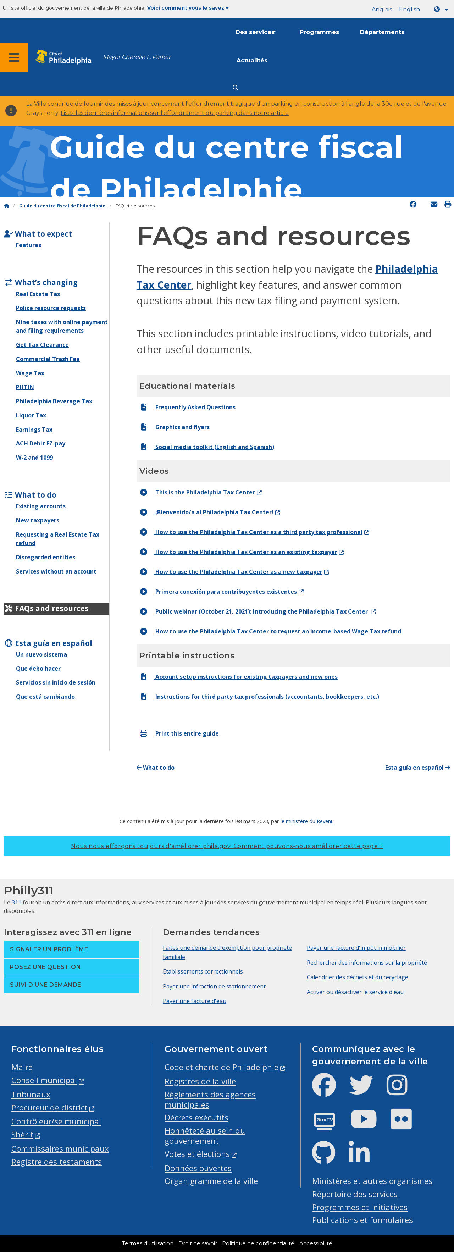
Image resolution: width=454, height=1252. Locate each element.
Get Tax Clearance (42, 345)
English (409, 9)
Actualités (252, 60)
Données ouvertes (198, 1168)
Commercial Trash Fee (48, 359)
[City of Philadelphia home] (65, 57)
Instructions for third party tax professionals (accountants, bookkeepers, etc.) (259, 696)
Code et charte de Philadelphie (221, 1067)
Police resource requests (51, 308)
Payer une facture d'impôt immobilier (356, 948)
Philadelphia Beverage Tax (54, 401)
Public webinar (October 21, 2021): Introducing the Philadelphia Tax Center (254, 611)
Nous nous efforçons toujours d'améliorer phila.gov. (227, 846)
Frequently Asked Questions (187, 407)
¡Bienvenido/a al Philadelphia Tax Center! (206, 512)
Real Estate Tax (38, 294)
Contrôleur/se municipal (56, 1121)
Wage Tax (30, 373)
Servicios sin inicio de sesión (55, 682)
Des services (255, 32)
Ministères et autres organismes (372, 1180)
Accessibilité (315, 1243)
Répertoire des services (355, 1194)
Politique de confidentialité (258, 1243)
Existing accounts (41, 506)
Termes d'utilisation (147, 1243)
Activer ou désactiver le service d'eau (355, 992)
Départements (382, 32)
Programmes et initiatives (360, 1207)
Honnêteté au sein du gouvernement (205, 1135)
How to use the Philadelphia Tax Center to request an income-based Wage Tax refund (270, 631)
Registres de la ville (200, 1081)
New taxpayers (37, 520)
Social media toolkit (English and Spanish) (206, 447)
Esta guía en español (417, 767)
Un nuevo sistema (41, 654)
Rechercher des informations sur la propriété (367, 962)
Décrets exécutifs (196, 1117)
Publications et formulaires (362, 1219)
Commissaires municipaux (60, 1148)
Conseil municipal (44, 1080)
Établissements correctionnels (203, 971)
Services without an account (56, 571)
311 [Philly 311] (16, 902)
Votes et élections (197, 1153)
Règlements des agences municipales (210, 1099)
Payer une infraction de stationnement (214, 986)
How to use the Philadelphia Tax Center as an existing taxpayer (238, 552)
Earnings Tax (34, 429)
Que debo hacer (38, 668)
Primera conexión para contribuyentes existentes (218, 591)
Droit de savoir (197, 1243)
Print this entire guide (179, 733)
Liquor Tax (31, 415)
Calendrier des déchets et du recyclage (357, 977)
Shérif (22, 1134)
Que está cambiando (45, 696)
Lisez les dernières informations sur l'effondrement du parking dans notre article (175, 113)
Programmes (319, 32)
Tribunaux (30, 1094)
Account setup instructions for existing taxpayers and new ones (238, 677)
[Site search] (235, 87)
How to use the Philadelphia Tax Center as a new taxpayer (230, 572)
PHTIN (25, 387)
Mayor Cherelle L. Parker (137, 57)
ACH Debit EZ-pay (40, 443)
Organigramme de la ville (211, 1180)
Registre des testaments (56, 1161)
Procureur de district (49, 1107)
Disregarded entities (45, 557)
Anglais (382, 9)
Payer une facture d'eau (194, 1001)
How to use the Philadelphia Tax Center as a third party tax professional (250, 532)
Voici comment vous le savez (188, 8)
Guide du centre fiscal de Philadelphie (62, 206)
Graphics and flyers (174, 427)
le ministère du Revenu (307, 821)
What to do (156, 767)
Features (28, 245)
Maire (22, 1067)
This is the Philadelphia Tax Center (197, 492)
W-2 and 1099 (34, 457)
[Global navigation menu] (14, 57)
